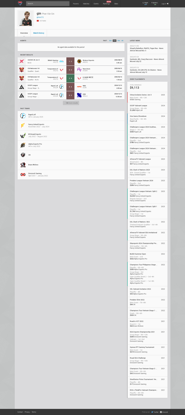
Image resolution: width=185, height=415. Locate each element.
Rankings (107, 3)
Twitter (154, 412)
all (122, 41)
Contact (20, 412)
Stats (116, 4)
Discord (164, 412)
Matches (86, 4)
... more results (71, 103)
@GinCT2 (40, 17)
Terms (34, 412)
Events (96, 4)
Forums (76, 4)
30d (110, 41)
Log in (165, 4)
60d (114, 41)
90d (118, 41)
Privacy (27, 412)
